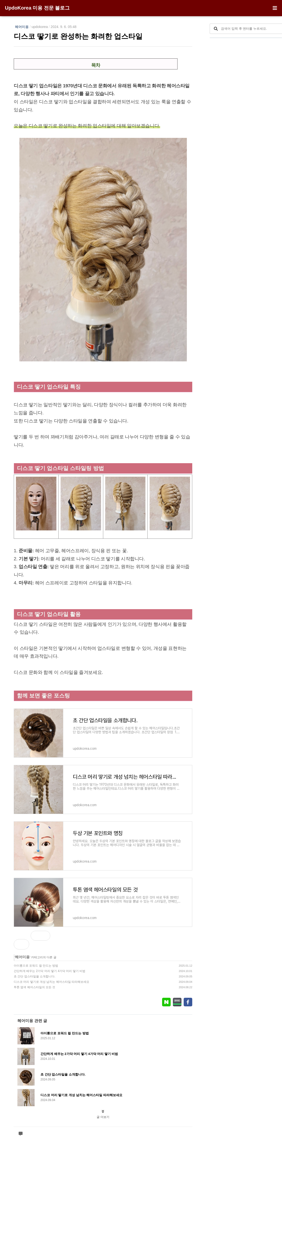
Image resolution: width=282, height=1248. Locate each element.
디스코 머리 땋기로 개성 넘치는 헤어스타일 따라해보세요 (51, 982)
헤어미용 (22, 27)
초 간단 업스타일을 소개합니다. (34, 976)
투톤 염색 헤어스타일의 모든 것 (34, 987)
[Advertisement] (103, 1067)
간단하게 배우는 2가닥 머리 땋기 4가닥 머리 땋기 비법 (49, 971)
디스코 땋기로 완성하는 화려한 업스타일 (78, 36)
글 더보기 (103, 1224)
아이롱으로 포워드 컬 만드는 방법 (36, 965)
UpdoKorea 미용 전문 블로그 (37, 8)
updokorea (40, 27)
